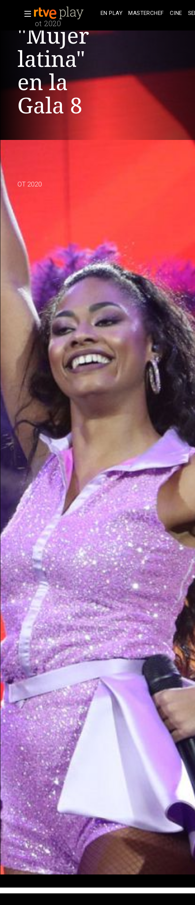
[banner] (66, 13)
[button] (25, 14)
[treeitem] (111, 13)
